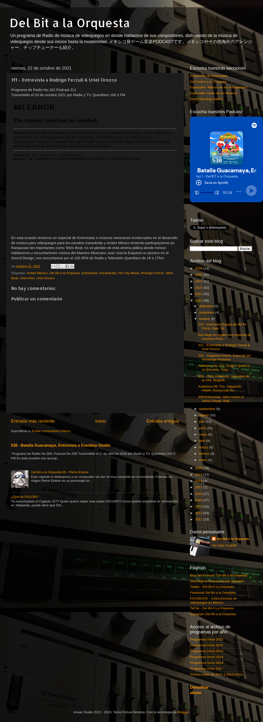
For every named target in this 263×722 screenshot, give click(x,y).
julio (202, 421)
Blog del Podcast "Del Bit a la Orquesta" (219, 575)
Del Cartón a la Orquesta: (208, 81)
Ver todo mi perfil (224, 545)
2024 (199, 281)
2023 (199, 287)
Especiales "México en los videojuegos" (219, 87)
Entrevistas (90, 273)
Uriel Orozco (46, 278)
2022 (199, 294)
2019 (199, 474)
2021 (199, 300)
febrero (204, 453)
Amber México (37, 273)
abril (202, 441)
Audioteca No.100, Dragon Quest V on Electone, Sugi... (224, 367)
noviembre (207, 312)
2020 (199, 468)
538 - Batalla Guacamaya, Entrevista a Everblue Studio (60, 445)
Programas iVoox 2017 (206, 668)
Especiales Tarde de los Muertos (213, 93)
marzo (204, 447)
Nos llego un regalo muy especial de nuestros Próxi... (224, 337)
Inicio (100, 421)
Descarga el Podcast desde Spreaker (217, 581)
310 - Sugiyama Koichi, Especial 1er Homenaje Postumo (224, 357)
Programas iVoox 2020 (206, 651)
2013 (199, 513)
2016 (199, 494)
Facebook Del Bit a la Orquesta (213, 592)
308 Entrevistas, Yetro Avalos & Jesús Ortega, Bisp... (221, 399)
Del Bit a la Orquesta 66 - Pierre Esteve (59, 472)
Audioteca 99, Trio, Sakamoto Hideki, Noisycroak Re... (219, 388)
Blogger (183, 712)
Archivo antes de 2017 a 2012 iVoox (216, 674)
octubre (205, 319)
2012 (199, 519)
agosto (204, 415)
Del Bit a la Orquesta (70, 22)
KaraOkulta (108, 273)
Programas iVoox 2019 (206, 657)
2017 (199, 487)
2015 (199, 500)
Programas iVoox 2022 (206, 639)
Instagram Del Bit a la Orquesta (213, 614)
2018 (199, 481)
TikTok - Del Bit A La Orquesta (212, 608)
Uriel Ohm (27, 278)
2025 (199, 275)
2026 (199, 268)
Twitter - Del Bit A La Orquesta (212, 587)
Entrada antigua (163, 421)
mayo (203, 434)
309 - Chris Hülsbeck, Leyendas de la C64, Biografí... (223, 378)
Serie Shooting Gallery (206, 99)
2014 (199, 506)
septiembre (207, 409)
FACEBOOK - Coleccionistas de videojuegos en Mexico (213, 600)
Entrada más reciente (33, 421)
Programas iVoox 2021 (206, 645)
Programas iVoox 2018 (206, 663)
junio (203, 428)
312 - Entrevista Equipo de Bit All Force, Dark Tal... (222, 326)
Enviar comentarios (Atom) (51, 431)
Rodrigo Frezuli (152, 273)
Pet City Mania (128, 273)
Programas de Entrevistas (209, 76)
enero (203, 460)
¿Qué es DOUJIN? (24, 497)
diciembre (206, 306)
